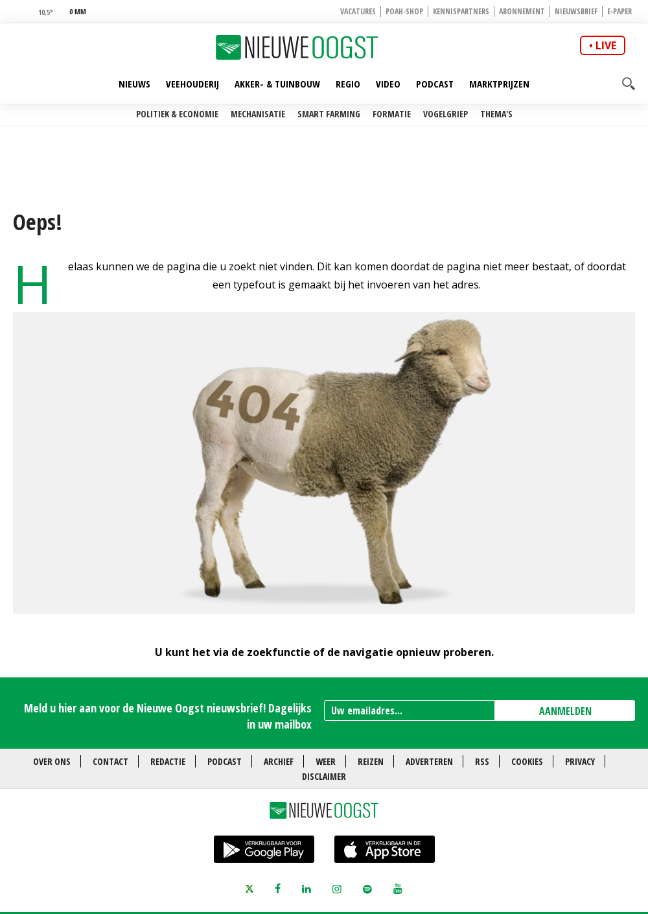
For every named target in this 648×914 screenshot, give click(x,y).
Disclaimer (324, 776)
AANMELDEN (565, 711)
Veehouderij (192, 83)
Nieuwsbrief (576, 11)
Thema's (496, 114)
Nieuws (134, 83)
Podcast (435, 83)
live (606, 45)
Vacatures (358, 11)
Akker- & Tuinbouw (277, 83)
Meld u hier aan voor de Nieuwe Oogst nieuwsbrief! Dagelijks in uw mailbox (168, 716)
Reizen (371, 761)
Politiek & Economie (177, 114)
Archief (279, 761)
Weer (326, 761)
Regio (348, 83)
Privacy (580, 761)
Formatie (392, 114)
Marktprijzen (499, 83)
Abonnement (522, 11)
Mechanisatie (258, 114)
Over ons (52, 761)
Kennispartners (461, 11)
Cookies (527, 761)
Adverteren (429, 761)
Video (388, 83)
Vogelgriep (445, 114)
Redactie (167, 761)
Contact (110, 761)
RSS (482, 761)
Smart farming (328, 114)
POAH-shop (404, 11)
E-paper (619, 11)
